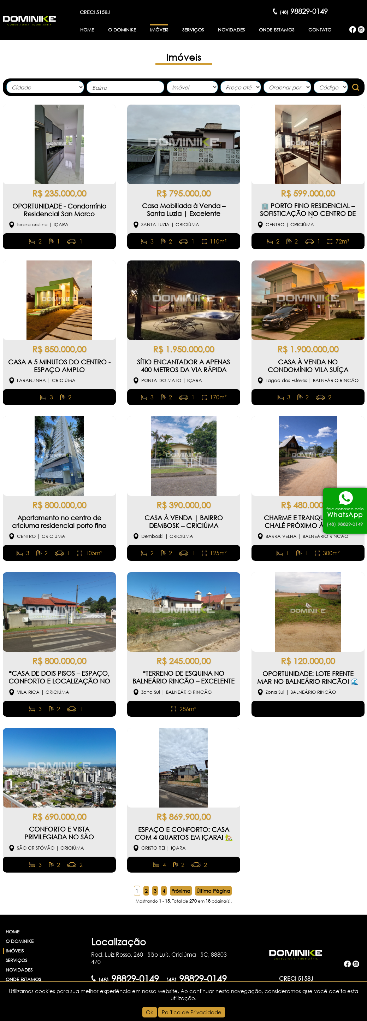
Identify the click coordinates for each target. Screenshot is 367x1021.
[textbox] (127, 87)
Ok (149, 1012)
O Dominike (122, 30)
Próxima (180, 890)
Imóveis (159, 30)
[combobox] (125, 87)
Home (87, 30)
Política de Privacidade (191, 1012)
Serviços (193, 30)
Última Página (213, 890)
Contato (319, 30)
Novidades (231, 30)
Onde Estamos (276, 30)
